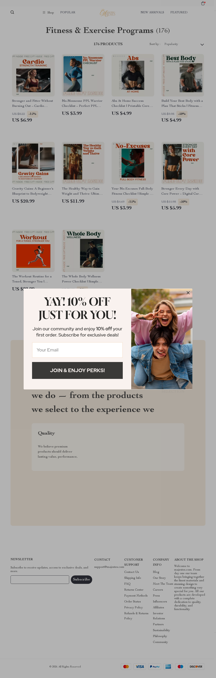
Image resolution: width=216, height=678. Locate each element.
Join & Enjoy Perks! (77, 370)
